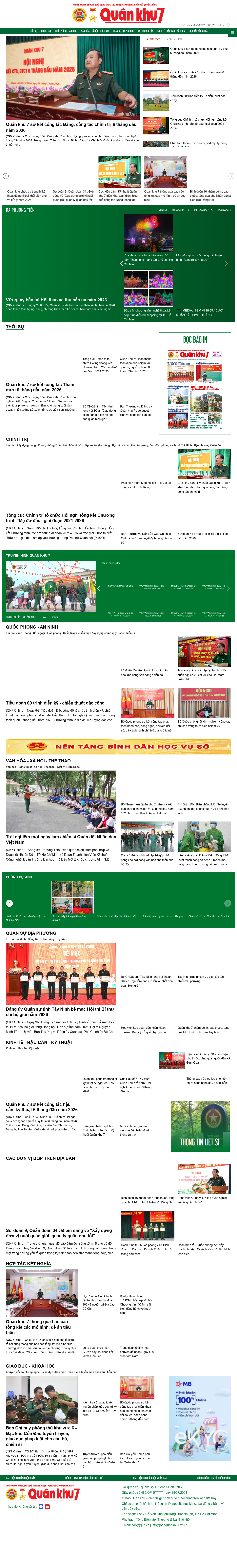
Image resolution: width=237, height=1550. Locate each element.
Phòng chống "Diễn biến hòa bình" (59, 448)
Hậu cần (22, 1051)
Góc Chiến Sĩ (127, 635)
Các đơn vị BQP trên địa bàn (40, 1161)
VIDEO (162, 212)
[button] (231, 179)
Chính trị (51, 32)
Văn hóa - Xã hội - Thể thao (100, 32)
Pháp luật (72, 1374)
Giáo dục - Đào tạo (53, 1374)
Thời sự (39, 32)
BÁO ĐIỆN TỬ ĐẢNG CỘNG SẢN (20, 1481)
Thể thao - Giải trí (54, 769)
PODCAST (224, 212)
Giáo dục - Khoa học (30, 1368)
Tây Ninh (61, 941)
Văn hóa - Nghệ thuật (19, 769)
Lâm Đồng (47, 941)
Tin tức (10, 448)
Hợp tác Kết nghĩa (204, 32)
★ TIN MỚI (153, 42)
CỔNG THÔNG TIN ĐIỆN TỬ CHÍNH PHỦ (84, 1481)
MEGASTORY (180, 212)
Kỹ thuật (34, 1051)
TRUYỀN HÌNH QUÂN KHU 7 (28, 558)
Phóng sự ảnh (19, 880)
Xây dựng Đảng (26, 448)
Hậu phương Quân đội (208, 448)
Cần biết (112, 1374)
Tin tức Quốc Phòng (18, 635)
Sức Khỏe (74, 769)
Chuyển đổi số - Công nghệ (23, 1374)
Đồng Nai (33, 941)
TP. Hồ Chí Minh (16, 941)
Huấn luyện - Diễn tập (76, 635)
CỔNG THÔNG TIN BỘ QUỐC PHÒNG (214, 1481)
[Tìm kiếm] (229, 25)
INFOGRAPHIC (203, 212)
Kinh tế (10, 1051)
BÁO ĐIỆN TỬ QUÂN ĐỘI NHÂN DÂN (150, 1481)
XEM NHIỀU (174, 42)
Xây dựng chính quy (104, 635)
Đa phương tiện (151, 32)
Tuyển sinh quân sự (93, 1374)
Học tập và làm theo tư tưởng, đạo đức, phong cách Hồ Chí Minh (152, 448)
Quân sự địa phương (128, 32)
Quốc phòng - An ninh (71, 32)
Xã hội (38, 769)
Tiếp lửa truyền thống (96, 448)
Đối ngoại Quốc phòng (47, 635)
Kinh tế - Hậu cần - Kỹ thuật (177, 32)
